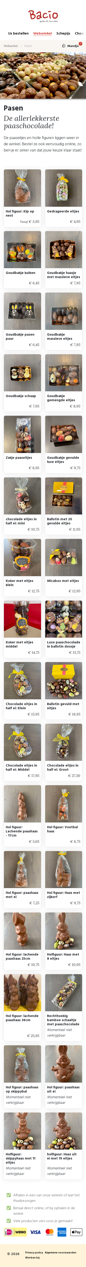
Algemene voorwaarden (60, 1253)
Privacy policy (34, 1253)
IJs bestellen (18, 34)
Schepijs (63, 34)
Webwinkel (42, 34)
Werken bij (32, 1258)
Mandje (72, 46)
